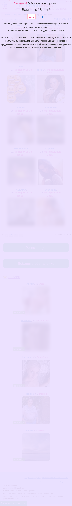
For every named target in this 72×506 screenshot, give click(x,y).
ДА (31, 16)
